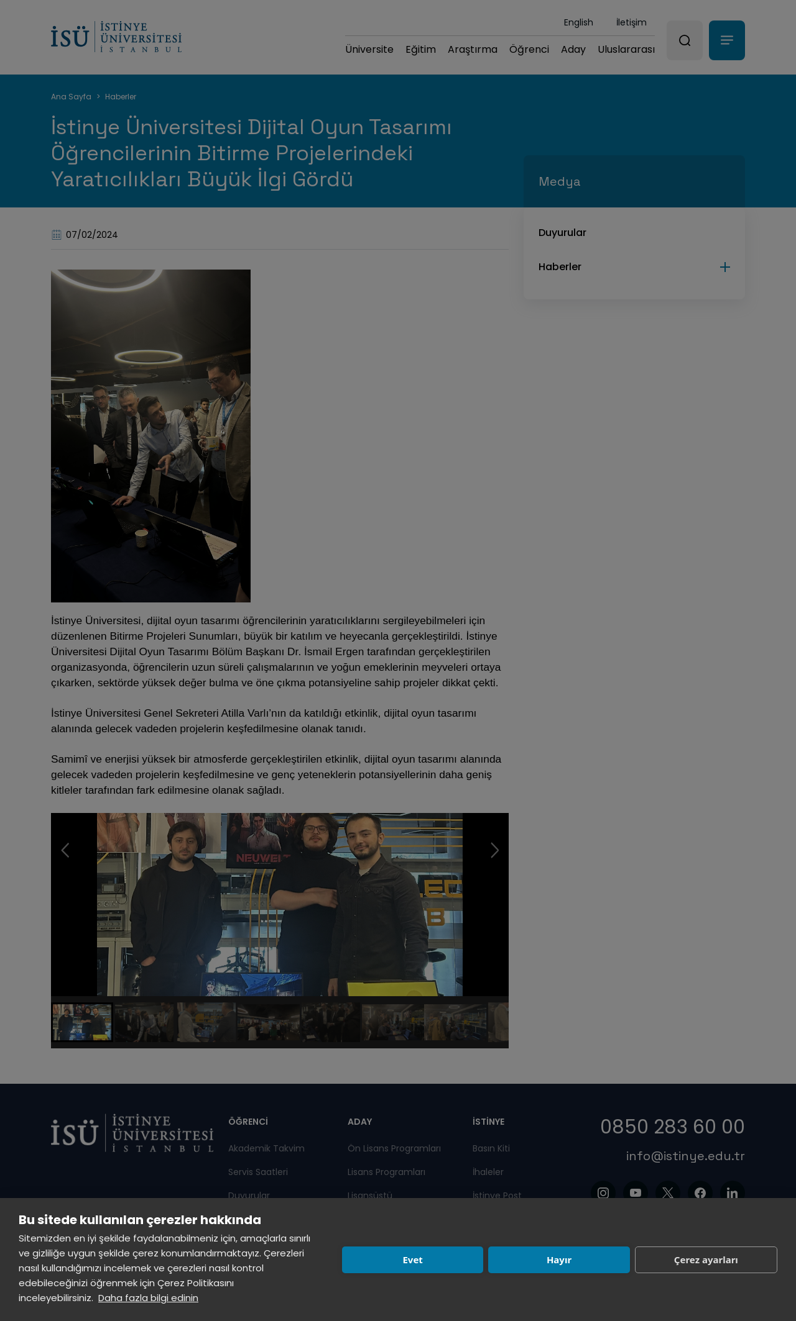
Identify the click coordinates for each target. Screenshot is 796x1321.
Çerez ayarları (706, 1259)
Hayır (559, 1259)
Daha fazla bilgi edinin (148, 1297)
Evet (412, 1259)
